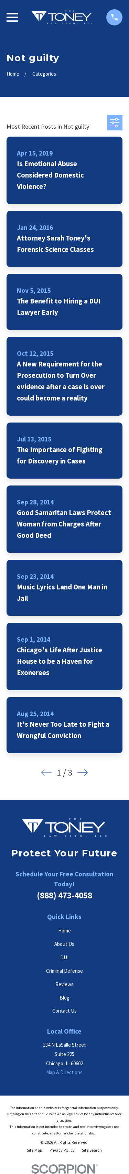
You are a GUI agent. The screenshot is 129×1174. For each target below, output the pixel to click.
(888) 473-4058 (64, 895)
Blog (64, 997)
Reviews (64, 984)
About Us (64, 944)
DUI (64, 957)
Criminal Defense (64, 971)
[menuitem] (34, 1150)
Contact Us (64, 1010)
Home (64, 930)
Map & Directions (64, 1072)
